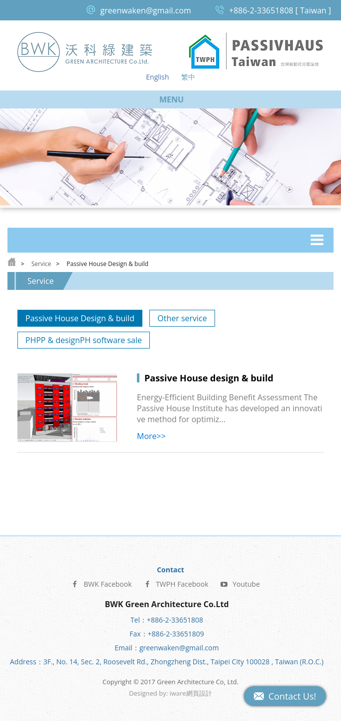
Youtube (240, 583)
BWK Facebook (101, 583)
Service (41, 264)
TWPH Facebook (175, 583)
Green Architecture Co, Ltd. (85, 51)
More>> (151, 436)
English (157, 77)
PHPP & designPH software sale (83, 340)
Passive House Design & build (79, 318)
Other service (182, 318)
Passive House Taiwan (256, 51)
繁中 (188, 77)
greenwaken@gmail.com (145, 10)
